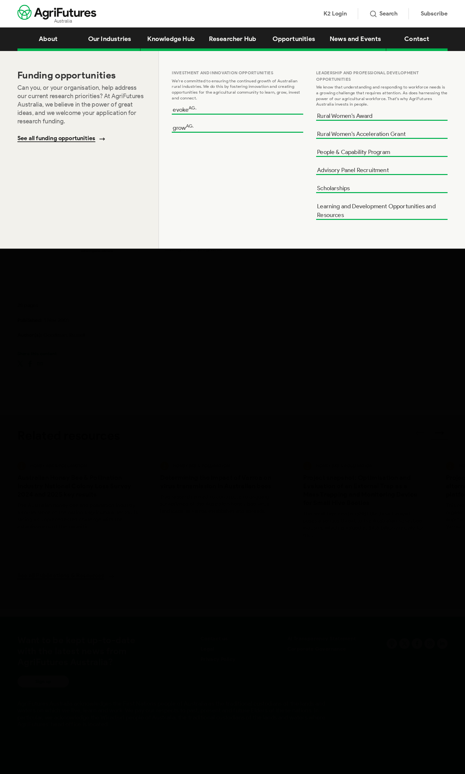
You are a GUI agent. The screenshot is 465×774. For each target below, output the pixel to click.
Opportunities (294, 39)
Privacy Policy (218, 659)
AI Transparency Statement (321, 638)
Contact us (214, 638)
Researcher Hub (232, 39)
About (48, 39)
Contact (416, 39)
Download (411, 169)
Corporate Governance (316, 649)
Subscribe (434, 13)
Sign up (43, 681)
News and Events (355, 39)
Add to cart (411, 195)
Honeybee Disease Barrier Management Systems (109, 59)
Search (384, 13)
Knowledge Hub (171, 39)
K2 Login (335, 13)
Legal (207, 649)
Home (22, 59)
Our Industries (109, 39)
